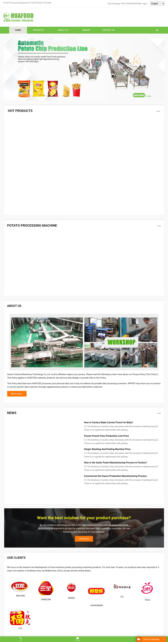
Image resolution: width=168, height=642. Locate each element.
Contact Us (108, 30)
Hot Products (19, 110)
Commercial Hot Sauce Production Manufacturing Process (115, 474)
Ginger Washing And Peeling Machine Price (107, 447)
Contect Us (84, 527)
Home (18, 30)
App (145, 3)
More (158, 111)
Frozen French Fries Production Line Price (106, 434)
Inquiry (86, 30)
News (11, 412)
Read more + (17, 393)
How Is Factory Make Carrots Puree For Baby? (108, 421)
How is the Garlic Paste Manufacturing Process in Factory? (115, 461)
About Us (63, 30)
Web (139, 3)
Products (38, 30)
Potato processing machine (29, 225)
